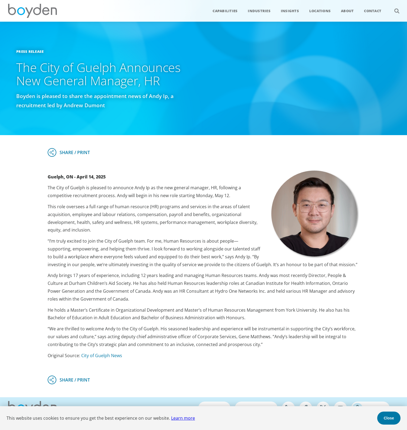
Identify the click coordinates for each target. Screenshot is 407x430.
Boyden (32, 11)
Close (389, 418)
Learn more (183, 418)
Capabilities (225, 10)
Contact (372, 10)
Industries (259, 10)
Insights (290, 10)
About (347, 10)
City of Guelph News (101, 356)
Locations (320, 10)
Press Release (30, 51)
